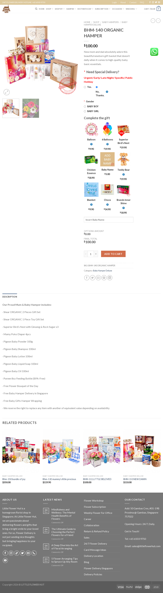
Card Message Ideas (95, 549)
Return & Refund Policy (96, 531)
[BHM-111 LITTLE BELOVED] (101, 451)
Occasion (118, 8)
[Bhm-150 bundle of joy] (21, 451)
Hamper (71, 8)
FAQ (142, 2)
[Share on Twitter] (92, 277)
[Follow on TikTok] (16, 553)
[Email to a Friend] (98, 277)
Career (87, 518)
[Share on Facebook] (86, 277)
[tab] (9, 297)
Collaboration (91, 525)
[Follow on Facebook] (150, 2)
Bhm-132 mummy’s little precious (59, 479)
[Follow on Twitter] (156, 2)
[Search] (36, 9)
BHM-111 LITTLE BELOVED (97, 479)
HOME (41, 9)
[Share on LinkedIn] (109, 277)
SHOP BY (60, 8)
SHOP (49, 8)
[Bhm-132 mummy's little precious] (61, 451)
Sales (86, 537)
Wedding (131, 8)
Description (9, 296)
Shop (96, 22)
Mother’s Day (85, 8)
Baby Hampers (110, 22)
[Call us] (34, 553)
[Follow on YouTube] (5, 560)
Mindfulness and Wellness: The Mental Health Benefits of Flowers (63, 514)
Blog (86, 562)
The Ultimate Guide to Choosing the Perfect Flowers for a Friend (63, 531)
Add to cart (113, 253)
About (123, 2)
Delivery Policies (93, 574)
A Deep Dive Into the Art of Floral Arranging (64, 547)
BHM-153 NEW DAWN (134, 479)
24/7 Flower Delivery (95, 543)
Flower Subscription (95, 506)
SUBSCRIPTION (102, 8)
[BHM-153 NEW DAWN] (142, 451)
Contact (132, 2)
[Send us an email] (159, 2)
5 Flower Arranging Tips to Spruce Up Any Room (64, 560)
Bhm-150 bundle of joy (13, 479)
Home (87, 22)
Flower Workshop (94, 500)
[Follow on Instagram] (153, 2)
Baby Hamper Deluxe (102, 270)
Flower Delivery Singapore (98, 568)
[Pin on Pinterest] (104, 277)
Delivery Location (93, 555)
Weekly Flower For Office (98, 512)
